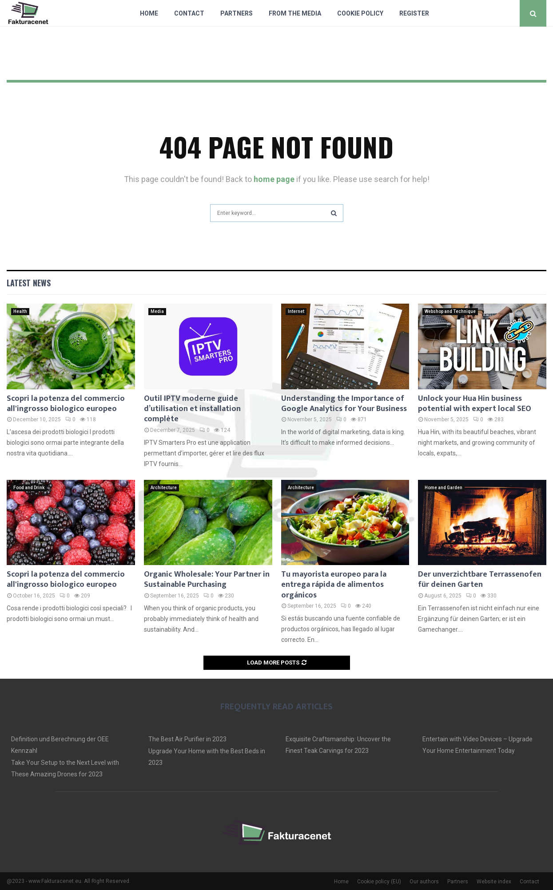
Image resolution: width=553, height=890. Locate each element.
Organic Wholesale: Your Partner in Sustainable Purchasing (207, 579)
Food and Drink (28, 487)
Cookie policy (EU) (379, 881)
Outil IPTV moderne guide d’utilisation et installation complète (192, 409)
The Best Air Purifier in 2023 (187, 739)
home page (274, 179)
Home (149, 13)
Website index (494, 881)
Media (157, 311)
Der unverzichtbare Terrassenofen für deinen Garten (479, 579)
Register (414, 13)
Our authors (424, 881)
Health (20, 311)
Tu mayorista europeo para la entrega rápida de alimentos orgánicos (333, 585)
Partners (236, 13)
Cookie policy (360, 13)
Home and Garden (443, 487)
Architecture (164, 487)
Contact (189, 13)
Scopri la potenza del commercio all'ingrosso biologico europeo (66, 403)
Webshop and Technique (450, 311)
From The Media (295, 13)
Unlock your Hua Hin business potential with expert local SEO (474, 403)
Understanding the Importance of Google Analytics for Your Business (344, 403)
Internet (296, 311)
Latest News (29, 283)
